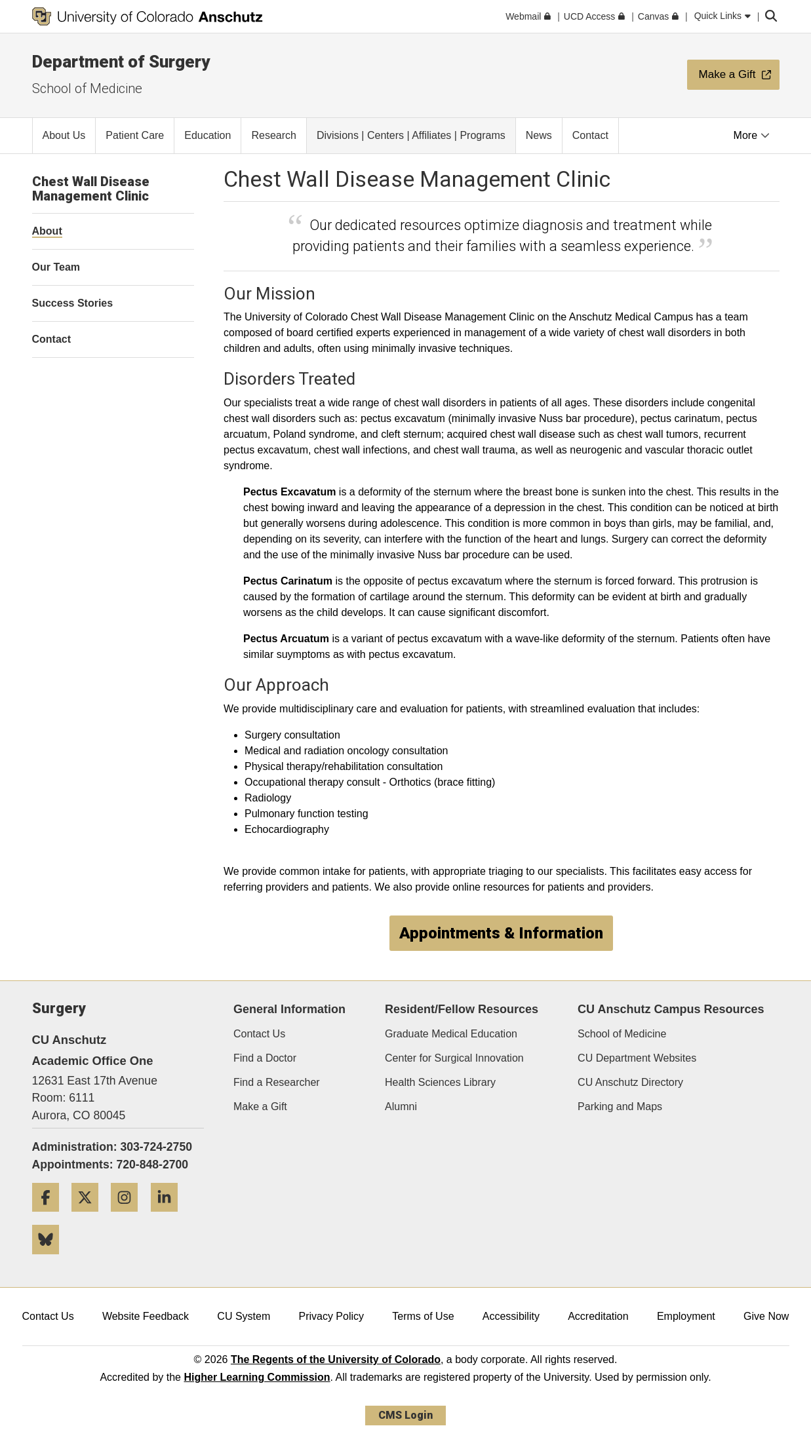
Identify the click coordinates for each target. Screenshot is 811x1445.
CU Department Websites (637, 1058)
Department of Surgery (121, 61)
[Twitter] (89, 1216)
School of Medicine (87, 88)
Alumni (401, 1106)
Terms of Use (423, 1316)
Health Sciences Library (440, 1082)
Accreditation (598, 1316)
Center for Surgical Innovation (454, 1058)
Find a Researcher (276, 1082)
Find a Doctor (264, 1058)
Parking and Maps (620, 1106)
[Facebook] (50, 1216)
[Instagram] (129, 1216)
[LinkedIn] (169, 1216)
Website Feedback (145, 1316)
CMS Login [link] (405, 1415)
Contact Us (259, 1033)
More (752, 135)
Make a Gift (260, 1106)
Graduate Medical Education (451, 1033)
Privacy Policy (331, 1316)
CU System (243, 1316)
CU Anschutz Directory (630, 1082)
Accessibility (511, 1316)
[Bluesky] (50, 1259)
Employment (686, 1316)
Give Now (766, 1316)
